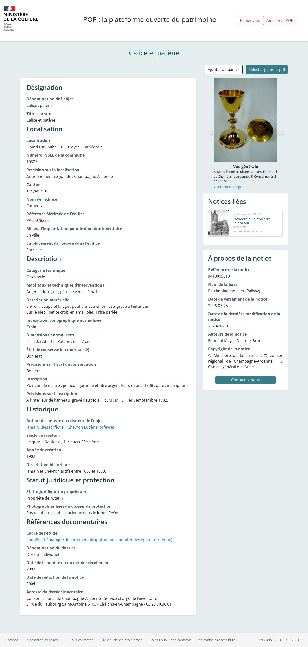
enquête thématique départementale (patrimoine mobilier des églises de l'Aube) (99, 539)
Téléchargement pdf (267, 69)
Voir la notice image (228, 187)
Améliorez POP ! (280, 20)
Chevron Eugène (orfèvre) (91, 427)
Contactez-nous (245, 380)
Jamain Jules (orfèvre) (45, 427)
